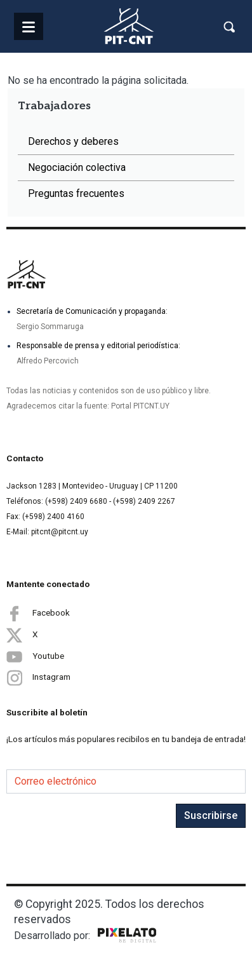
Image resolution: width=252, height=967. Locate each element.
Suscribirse (210, 815)
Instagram (38, 678)
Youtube (35, 656)
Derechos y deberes (73, 141)
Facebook (38, 613)
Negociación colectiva (77, 167)
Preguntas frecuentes (76, 193)
